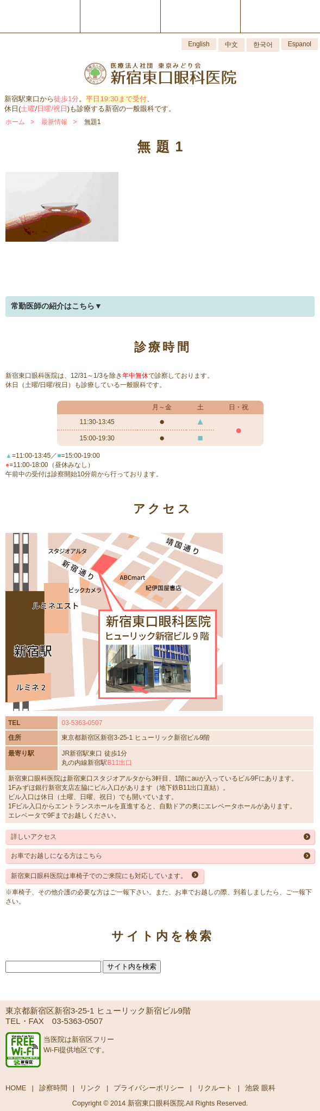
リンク (90, 1088)
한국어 (263, 44)
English (198, 44)
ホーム (15, 122)
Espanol (299, 44)
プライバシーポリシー (149, 1088)
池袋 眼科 (260, 1088)
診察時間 (53, 1088)
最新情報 (54, 122)
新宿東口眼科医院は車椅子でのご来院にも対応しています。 (99, 876)
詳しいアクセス (34, 836)
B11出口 (119, 762)
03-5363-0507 (81, 723)
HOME (15, 1088)
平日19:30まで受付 (116, 99)
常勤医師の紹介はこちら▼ (56, 306)
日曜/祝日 (52, 109)
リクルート (215, 1088)
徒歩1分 (66, 99)
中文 (231, 44)
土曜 (28, 109)
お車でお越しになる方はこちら (56, 856)
